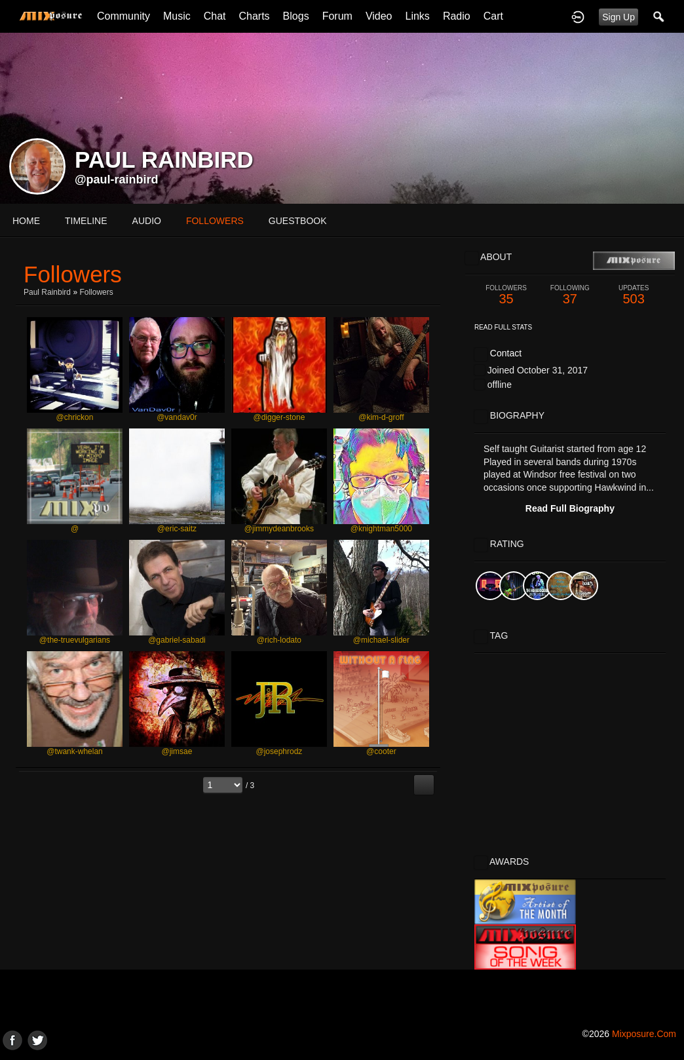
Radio (456, 16)
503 (634, 295)
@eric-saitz (177, 528)
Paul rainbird (48, 292)
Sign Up (618, 17)
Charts (253, 16)
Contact (506, 353)
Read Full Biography (570, 508)
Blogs (296, 16)
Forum (337, 16)
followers (215, 221)
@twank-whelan (75, 751)
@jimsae (177, 751)
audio (146, 221)
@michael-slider (381, 640)
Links (418, 16)
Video (379, 16)
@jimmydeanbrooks (279, 528)
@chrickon (75, 417)
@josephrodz (279, 751)
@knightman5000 (381, 528)
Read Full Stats (503, 327)
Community (123, 16)
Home (26, 221)
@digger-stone (279, 417)
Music (177, 16)
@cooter (381, 751)
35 (506, 295)
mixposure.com (644, 1034)
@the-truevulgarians (74, 640)
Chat (215, 16)
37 (569, 295)
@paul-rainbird (117, 179)
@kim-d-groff (381, 417)
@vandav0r (177, 417)
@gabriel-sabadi (177, 640)
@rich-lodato (279, 640)
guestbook (298, 221)
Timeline (86, 221)
